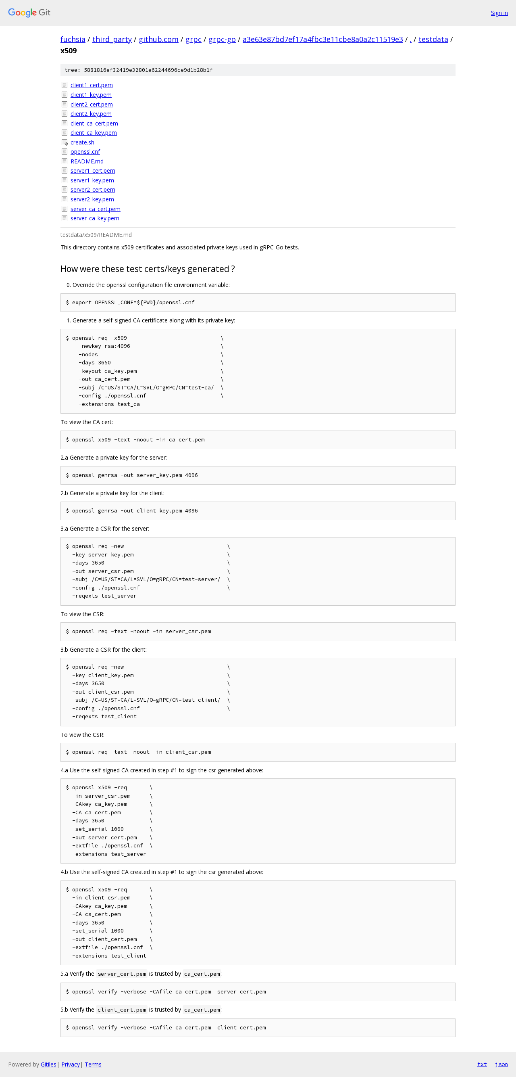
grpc (193, 39)
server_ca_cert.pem (96, 209)
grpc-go (222, 39)
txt (482, 1064)
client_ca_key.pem (94, 132)
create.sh (82, 142)
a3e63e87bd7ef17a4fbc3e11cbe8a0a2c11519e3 (323, 39)
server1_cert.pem (93, 170)
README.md (87, 161)
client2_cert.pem (92, 104)
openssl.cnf (85, 151)
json (501, 1064)
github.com (159, 39)
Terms (93, 1064)
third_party (112, 39)
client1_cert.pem (92, 85)
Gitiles (48, 1064)
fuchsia (72, 39)
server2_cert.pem (93, 189)
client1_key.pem (91, 94)
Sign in (499, 13)
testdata (433, 39)
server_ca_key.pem (95, 218)
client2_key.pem (91, 113)
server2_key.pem (92, 199)
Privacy (70, 1064)
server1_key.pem (92, 180)
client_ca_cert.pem (94, 123)
